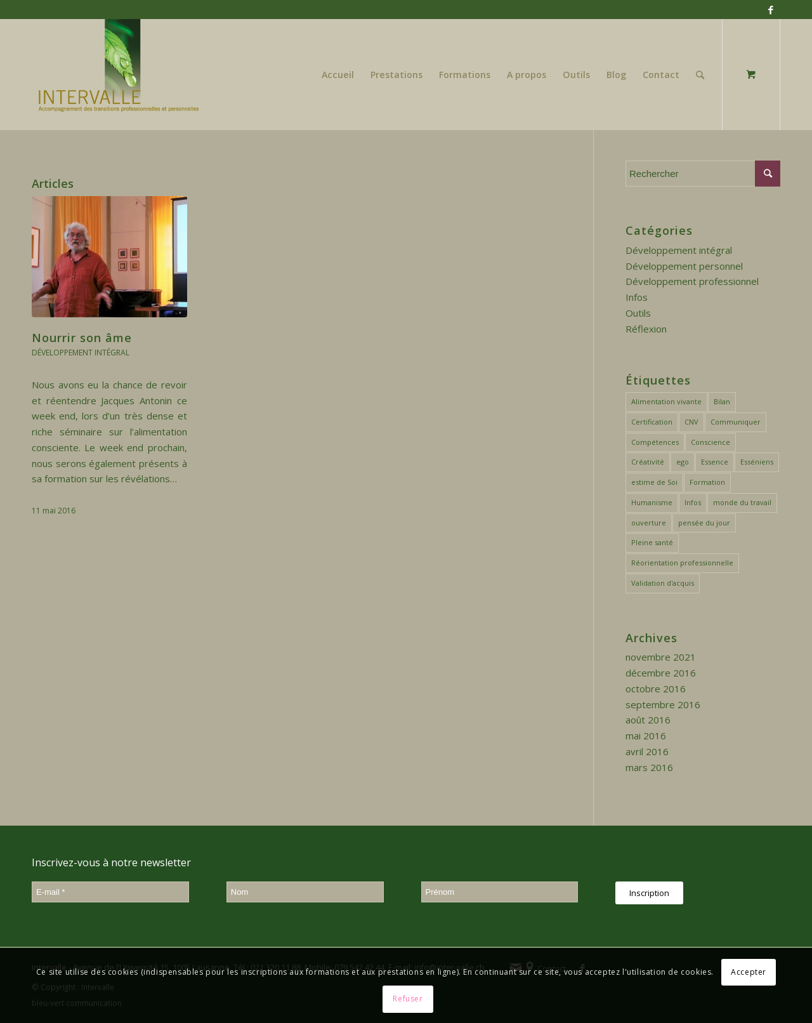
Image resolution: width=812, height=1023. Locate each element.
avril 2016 (647, 751)
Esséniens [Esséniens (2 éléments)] (756, 461)
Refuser (407, 998)
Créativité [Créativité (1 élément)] (647, 461)
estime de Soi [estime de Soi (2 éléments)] (654, 482)
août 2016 (648, 719)
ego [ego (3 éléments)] (682, 461)
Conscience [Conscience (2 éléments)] (710, 442)
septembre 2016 (662, 704)
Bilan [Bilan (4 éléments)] (722, 401)
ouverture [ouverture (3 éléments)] (648, 522)
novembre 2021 (660, 656)
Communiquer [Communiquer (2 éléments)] (735, 421)
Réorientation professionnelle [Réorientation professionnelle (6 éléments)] (682, 562)
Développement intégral (80, 352)
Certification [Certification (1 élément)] (651, 421)
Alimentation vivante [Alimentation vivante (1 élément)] (666, 401)
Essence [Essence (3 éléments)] (714, 461)
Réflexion (646, 328)
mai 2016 (645, 735)
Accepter (748, 972)
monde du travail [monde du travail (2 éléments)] (742, 502)
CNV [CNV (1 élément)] (691, 421)
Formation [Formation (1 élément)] (707, 482)
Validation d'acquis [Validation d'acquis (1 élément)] (662, 583)
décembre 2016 (660, 672)
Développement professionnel (692, 281)
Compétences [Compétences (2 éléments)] (655, 442)
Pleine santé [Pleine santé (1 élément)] (652, 542)
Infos (636, 297)
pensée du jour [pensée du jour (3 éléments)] (704, 522)
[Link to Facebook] (770, 9)
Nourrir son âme (82, 337)
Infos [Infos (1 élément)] (692, 502)
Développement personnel (684, 266)
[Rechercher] (700, 74)
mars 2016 (649, 767)
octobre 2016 (655, 688)
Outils (638, 313)
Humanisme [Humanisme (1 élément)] (651, 502)
